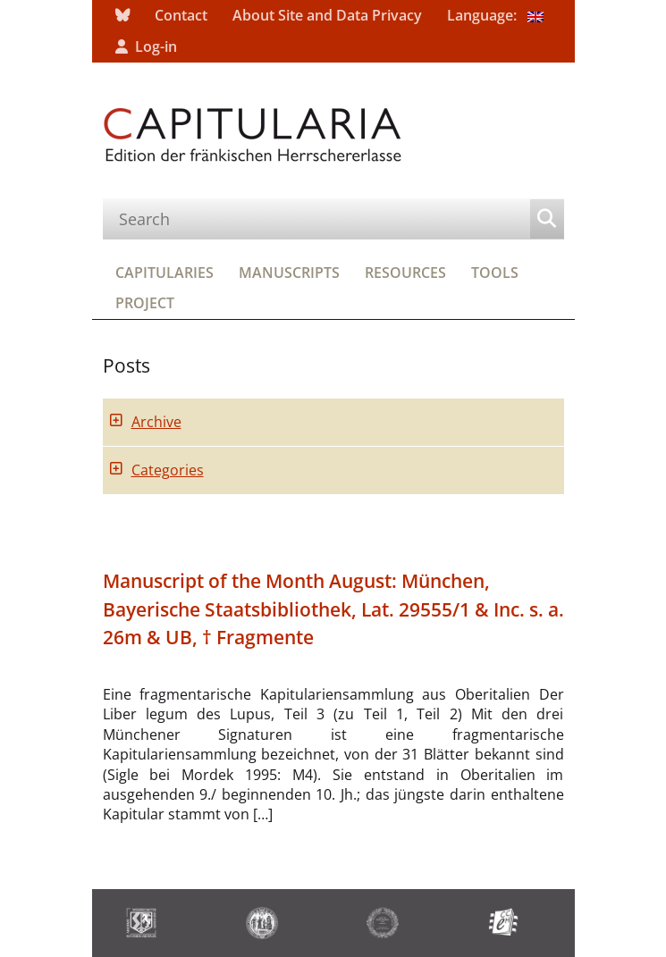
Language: (495, 15)
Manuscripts (289, 272)
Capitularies (164, 272)
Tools (494, 272)
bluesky (122, 15)
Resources (405, 272)
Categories (167, 470)
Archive (156, 422)
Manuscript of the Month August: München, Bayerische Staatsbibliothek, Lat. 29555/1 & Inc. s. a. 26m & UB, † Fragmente (333, 608)
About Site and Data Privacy (327, 15)
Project (144, 303)
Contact (181, 15)
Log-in (156, 46)
